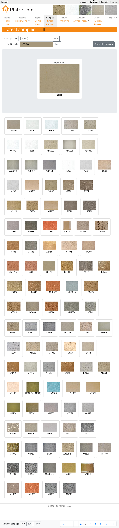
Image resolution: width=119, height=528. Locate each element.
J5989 (89, 211)
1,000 (37, 524)
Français (82, 2)
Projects (37, 21)
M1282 (33, 353)
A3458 (49, 252)
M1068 (32, 494)
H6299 (68, 171)
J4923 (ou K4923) (33, 393)
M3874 (104, 332)
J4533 (31, 252)
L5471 (49, 272)
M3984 (50, 231)
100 (23, 524)
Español (104, 2)
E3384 (32, 211)
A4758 (49, 332)
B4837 (51, 191)
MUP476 (53, 292)
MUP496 (13, 272)
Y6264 (86, 171)
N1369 (73, 393)
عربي (114, 2)
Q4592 (13, 373)
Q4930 (13, 413)
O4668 (88, 474)
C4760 (31, 454)
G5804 (102, 231)
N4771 (88, 433)
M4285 (90, 130)
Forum (64, 19)
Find (56, 38)
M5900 (31, 332)
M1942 (52, 353)
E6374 (51, 130)
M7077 (93, 393)
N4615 (49, 373)
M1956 (13, 494)
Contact (98, 21)
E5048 (34, 292)
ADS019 (88, 151)
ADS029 (50, 151)
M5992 (70, 211)
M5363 (51, 211)
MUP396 (72, 292)
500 (29, 524)
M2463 (32, 312)
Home (7, 21)
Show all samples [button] (104, 44)
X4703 (13, 474)
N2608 (31, 433)
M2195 (13, 393)
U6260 (13, 191)
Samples (50, 21)
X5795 (14, 312)
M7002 (69, 494)
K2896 (86, 373)
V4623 (68, 191)
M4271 (69, 433)
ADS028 (69, 151)
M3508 (104, 373)
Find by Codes (10, 38)
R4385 (104, 171)
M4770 (13, 454)
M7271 (70, 413)
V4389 (88, 252)
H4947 (86, 272)
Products (21, 19)
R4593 (67, 373)
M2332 (86, 332)
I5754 (12, 332)
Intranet (4, 2)
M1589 (71, 130)
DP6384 (13, 130)
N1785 (54, 393)
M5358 (32, 191)
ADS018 (13, 171)
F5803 (31, 272)
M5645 (32, 413)
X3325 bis (67, 454)
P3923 (70, 353)
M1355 (67, 332)
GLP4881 (31, 231)
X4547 (88, 413)
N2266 (14, 353)
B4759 (49, 454)
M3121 (14, 211)
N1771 (69, 252)
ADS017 (31, 171)
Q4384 (51, 312)
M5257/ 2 (49, 474)
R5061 (32, 130)
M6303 (51, 413)
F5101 (67, 272)
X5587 (83, 231)
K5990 (86, 191)
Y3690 (13, 433)
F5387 (14, 292)
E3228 (31, 474)
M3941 (50, 433)
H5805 (13, 252)
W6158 (49, 171)
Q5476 (91, 292)
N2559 (69, 474)
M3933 (51, 494)
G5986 (13, 231)
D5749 (91, 312)
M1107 (104, 454)
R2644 (88, 353)
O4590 (86, 454)
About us (80, 19)
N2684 (67, 231)
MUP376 (71, 312)
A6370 (13, 151)
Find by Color (13, 44)
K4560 (104, 272)
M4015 (31, 373)
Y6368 (31, 151)
